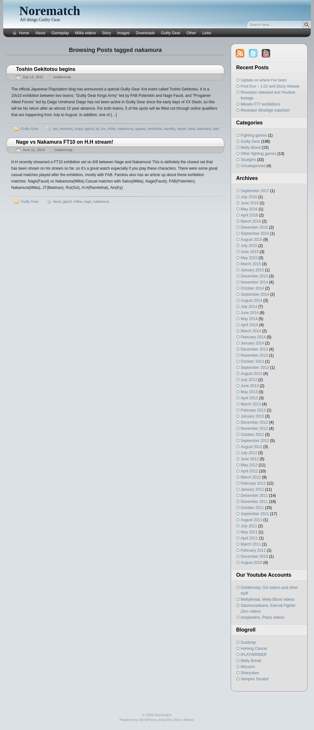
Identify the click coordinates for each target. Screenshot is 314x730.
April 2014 (249, 325)
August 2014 (251, 300)
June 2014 (250, 312)
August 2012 (251, 447)
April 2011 (249, 538)
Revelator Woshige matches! (265, 110)
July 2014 (249, 306)
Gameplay (60, 33)
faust (57, 201)
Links (206, 33)
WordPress (147, 720)
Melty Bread (251, 660)
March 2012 (251, 477)
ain (55, 129)
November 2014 (254, 282)
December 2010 (254, 556)
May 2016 (249, 209)
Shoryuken (250, 673)
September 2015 (255, 233)
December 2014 (254, 276)
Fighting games (254, 135)
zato (215, 129)
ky (97, 129)
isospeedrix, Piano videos (262, 617)
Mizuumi (248, 667)
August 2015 (251, 239)
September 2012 (255, 440)
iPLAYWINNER (254, 654)
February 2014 (253, 337)
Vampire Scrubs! (255, 679)
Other (191, 33)
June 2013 (250, 386)
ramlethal (154, 129)
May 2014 (249, 319)
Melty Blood (251, 147)
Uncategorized (253, 166)
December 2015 (254, 227)
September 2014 (255, 294)
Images (123, 33)
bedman (66, 129)
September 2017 (255, 191)
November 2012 (254, 428)
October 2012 (252, 434)
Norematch (49, 11)
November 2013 (254, 355)
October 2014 (252, 288)
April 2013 (249, 398)
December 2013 (254, 349)
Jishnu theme (183, 720)
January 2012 (252, 489)
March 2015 (251, 264)
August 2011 (251, 520)
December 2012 (254, 422)
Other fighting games (258, 153)
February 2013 (253, 410)
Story (106, 33)
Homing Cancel (254, 648)
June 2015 (250, 252)
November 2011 (254, 501)
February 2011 (253, 550)
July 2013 (249, 380)
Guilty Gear (170, 33)
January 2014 (252, 343)
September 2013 (255, 367)
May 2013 (249, 392)
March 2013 (251, 404)
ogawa (140, 129)
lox (103, 129)
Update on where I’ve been (263, 80)
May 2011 (249, 532)
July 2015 (249, 245)
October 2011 (252, 507)
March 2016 (251, 221)
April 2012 (249, 471)
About (40, 33)
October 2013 (252, 361)
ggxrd (89, 129)
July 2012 (249, 453)
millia (111, 129)
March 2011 (251, 544)
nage (87, 201)
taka (191, 129)
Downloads (145, 33)
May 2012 (249, 465)
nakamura (125, 129)
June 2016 (250, 203)
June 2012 (250, 459)
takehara (204, 129)
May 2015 (249, 258)
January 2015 (252, 270)
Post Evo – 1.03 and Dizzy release (270, 86)
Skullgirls (248, 159)
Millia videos (85, 33)
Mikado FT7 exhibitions (260, 104)
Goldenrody (62, 77)
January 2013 (252, 416)
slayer (181, 129)
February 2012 (253, 483)
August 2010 (251, 562)
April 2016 (249, 215)
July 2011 (249, 526)
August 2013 (251, 373)
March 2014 (251, 331)
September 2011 (255, 514)
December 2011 (254, 495)
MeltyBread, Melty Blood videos (267, 599)
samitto (169, 129)
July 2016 (249, 197)
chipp (78, 129)
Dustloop (248, 642)
